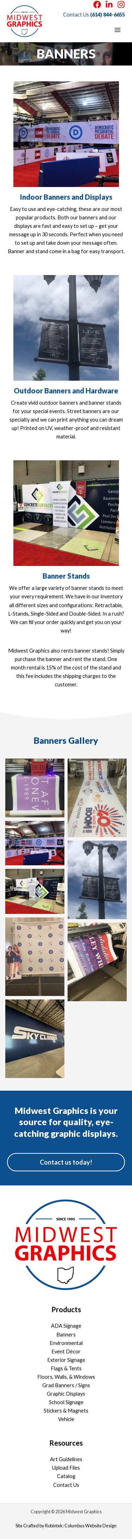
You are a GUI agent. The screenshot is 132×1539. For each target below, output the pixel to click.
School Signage (66, 1402)
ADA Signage (66, 1326)
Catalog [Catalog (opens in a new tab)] (66, 1476)
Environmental (66, 1343)
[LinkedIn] (109, 4)
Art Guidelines (66, 1459)
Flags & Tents (66, 1368)
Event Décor (66, 1351)
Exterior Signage (66, 1360)
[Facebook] (97, 4)
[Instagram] (121, 4)
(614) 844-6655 (107, 15)
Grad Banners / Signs (66, 1385)
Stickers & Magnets (66, 1411)
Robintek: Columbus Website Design (81, 1525)
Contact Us (66, 1485)
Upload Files (66, 1468)
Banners (66, 1335)
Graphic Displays (66, 1394)
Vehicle (66, 1419)
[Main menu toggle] (117, 30)
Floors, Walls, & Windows (66, 1377)
